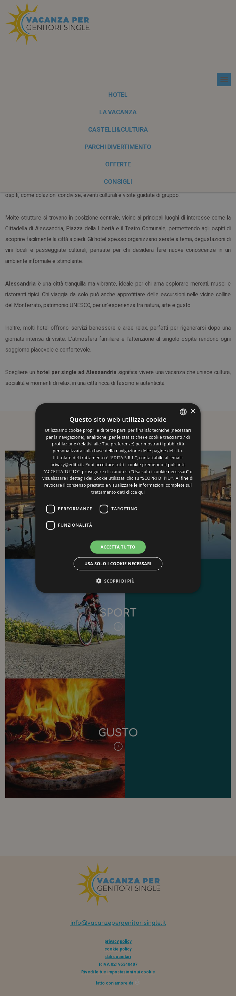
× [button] (192, 411)
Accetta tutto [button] (118, 547)
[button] (118, 580)
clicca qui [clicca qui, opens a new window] (135, 492)
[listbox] (183, 411)
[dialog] (118, 498)
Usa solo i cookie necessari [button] (117, 564)
